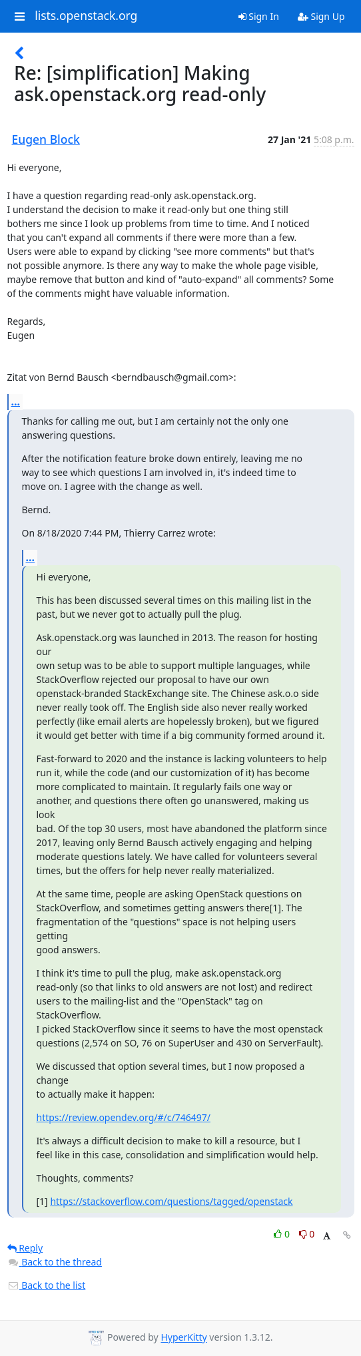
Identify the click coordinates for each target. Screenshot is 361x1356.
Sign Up (321, 16)
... (16, 401)
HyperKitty (183, 1337)
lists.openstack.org (86, 16)
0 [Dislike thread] (307, 1234)
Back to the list (46, 1285)
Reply (25, 1248)
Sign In (258, 16)
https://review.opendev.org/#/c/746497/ (123, 1117)
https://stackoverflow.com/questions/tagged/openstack (171, 1201)
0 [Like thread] (283, 1234)
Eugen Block (46, 139)
